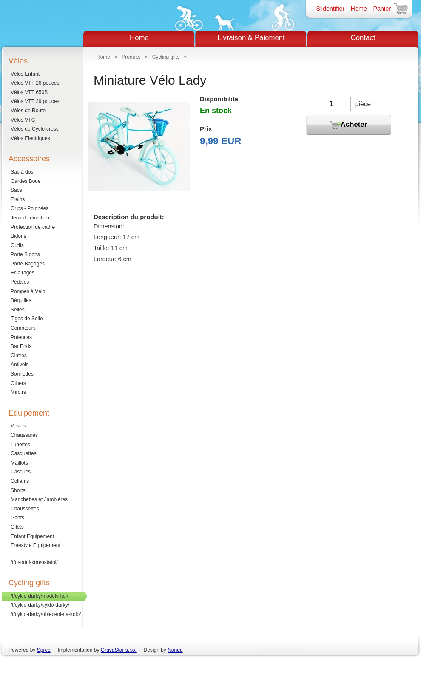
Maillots (19, 463)
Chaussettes (25, 509)
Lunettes (20, 444)
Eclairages (22, 273)
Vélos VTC (23, 120)
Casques (21, 472)
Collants (20, 481)
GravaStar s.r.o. (119, 650)
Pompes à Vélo (28, 291)
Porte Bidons (25, 254)
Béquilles (21, 300)
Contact (363, 38)
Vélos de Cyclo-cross (35, 129)
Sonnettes (22, 374)
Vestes (18, 426)
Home (359, 8)
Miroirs (18, 392)
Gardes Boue (26, 181)
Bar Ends (21, 346)
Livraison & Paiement (251, 38)
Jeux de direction (30, 218)
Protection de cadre (33, 227)
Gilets (17, 527)
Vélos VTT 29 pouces (35, 101)
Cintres (19, 356)
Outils (17, 245)
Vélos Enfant (25, 74)
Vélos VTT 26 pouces (35, 83)
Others (18, 383)
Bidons (18, 236)
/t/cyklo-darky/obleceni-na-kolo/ (46, 614)
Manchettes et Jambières (39, 499)
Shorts (18, 490)
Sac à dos (22, 172)
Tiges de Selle (27, 319)
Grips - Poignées (29, 208)
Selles (18, 310)
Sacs (16, 190)
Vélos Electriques (30, 138)
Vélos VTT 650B (29, 92)
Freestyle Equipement (35, 545)
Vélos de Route (28, 111)
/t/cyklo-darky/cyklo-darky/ (40, 605)
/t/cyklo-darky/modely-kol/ (39, 596)
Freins (18, 199)
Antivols (19, 365)
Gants (17, 518)
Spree (44, 650)
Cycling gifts (166, 57)
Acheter (348, 125)
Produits (131, 57)
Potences (21, 337)
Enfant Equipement (32, 536)
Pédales (20, 282)
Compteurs (23, 328)
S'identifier (330, 8)
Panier (382, 8)
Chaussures (24, 435)
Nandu (175, 650)
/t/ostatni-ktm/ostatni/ (34, 562)
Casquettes (24, 453)
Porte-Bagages (28, 264)
